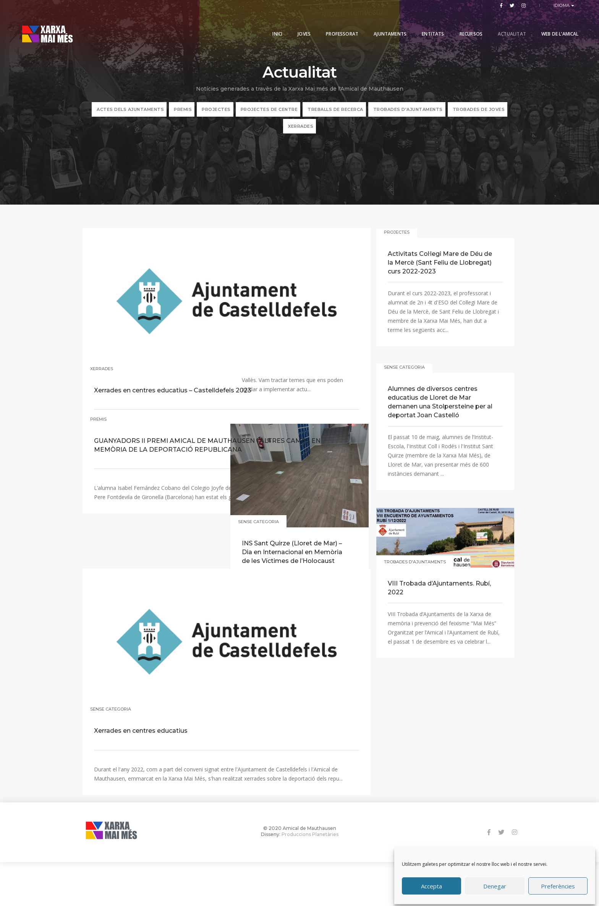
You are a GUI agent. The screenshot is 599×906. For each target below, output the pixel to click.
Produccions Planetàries (310, 877)
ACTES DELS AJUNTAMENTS (130, 115)
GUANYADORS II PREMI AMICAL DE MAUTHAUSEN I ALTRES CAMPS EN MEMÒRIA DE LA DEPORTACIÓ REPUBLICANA (146, 483)
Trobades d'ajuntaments (408, 115)
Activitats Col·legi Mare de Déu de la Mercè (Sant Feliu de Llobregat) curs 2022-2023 (439, 286)
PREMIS (183, 115)
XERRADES (300, 132)
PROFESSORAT (332, 24)
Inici (267, 24)
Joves (294, 24)
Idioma (562, 5)
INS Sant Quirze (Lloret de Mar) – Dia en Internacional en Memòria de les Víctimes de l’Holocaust (293, 581)
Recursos (460, 24)
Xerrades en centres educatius (146, 679)
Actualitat (501, 24)
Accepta (431, 884)
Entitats (423, 24)
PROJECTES (216, 115)
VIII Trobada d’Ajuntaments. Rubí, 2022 (435, 612)
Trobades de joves (479, 115)
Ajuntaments (380, 24)
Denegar (494, 884)
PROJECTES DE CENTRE (269, 115)
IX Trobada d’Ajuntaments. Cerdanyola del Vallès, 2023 (287, 350)
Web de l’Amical (549, 24)
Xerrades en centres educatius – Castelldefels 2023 (146, 343)
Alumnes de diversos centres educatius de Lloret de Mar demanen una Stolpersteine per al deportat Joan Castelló (437, 426)
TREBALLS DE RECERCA (335, 115)
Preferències (558, 884)
